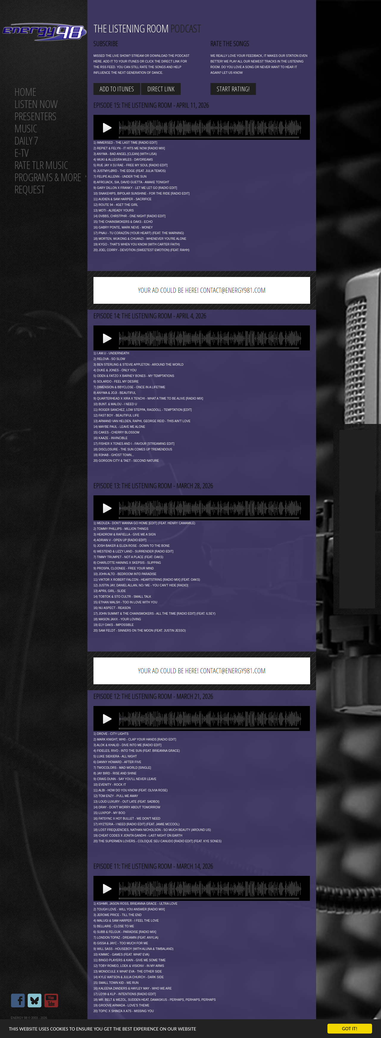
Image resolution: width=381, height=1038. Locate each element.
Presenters (35, 116)
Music (25, 128)
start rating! (233, 88)
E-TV (21, 153)
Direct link (160, 88)
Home (25, 92)
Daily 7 (26, 140)
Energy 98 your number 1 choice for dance (44, 32)
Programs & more (47, 177)
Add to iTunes (117, 88)
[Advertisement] (357, 519)
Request (29, 189)
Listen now (35, 104)
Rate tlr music (41, 165)
